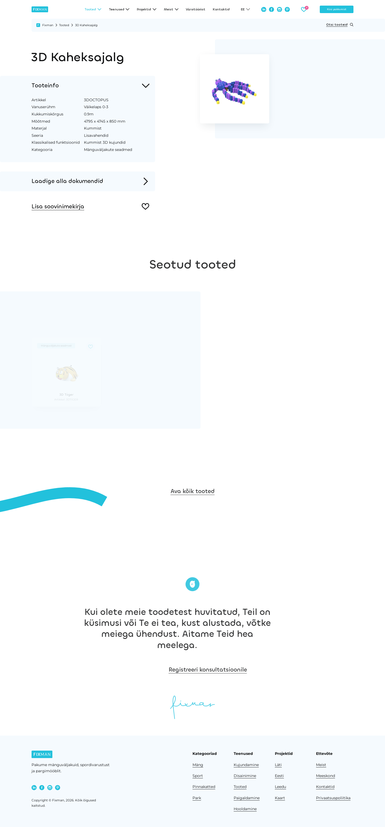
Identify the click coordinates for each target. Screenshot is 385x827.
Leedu (280, 787)
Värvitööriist (195, 9)
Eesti (279, 776)
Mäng (197, 765)
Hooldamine (245, 809)
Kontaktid (221, 9)
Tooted (64, 25)
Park (196, 798)
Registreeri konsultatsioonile (250, 669)
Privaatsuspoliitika (333, 798)
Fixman (47, 25)
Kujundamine (246, 765)
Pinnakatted (203, 787)
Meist (321, 765)
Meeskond (325, 776)
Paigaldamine (247, 798)
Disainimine (245, 776)
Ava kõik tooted (193, 505)
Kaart (280, 798)
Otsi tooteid (339, 24)
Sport (197, 776)
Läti (278, 765)
